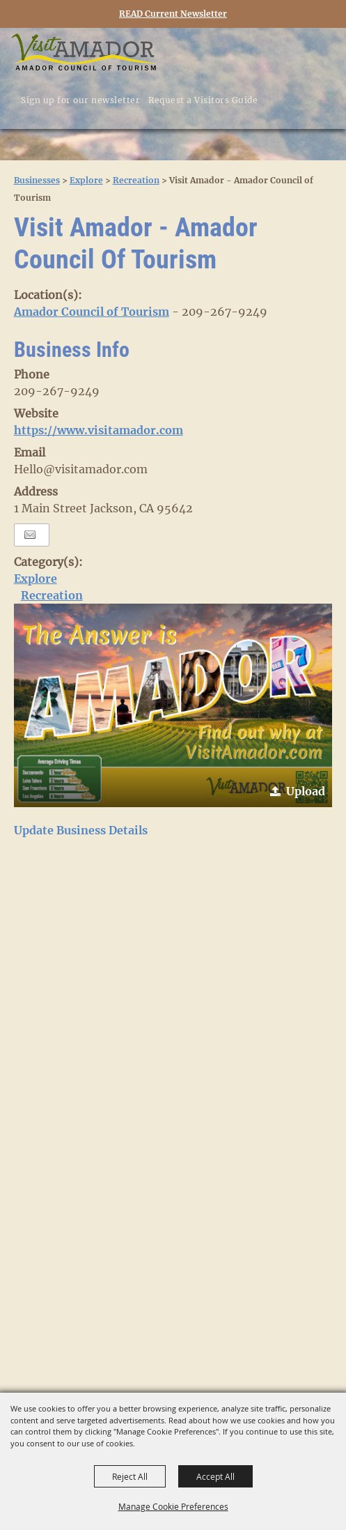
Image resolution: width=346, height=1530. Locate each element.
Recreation (136, 180)
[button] (173, 705)
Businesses (37, 180)
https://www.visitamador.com (98, 430)
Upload (305, 791)
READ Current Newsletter (173, 14)
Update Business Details (81, 830)
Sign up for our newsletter (80, 100)
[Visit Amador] (84, 53)
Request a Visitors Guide (203, 100)
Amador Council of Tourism (91, 312)
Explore (86, 180)
